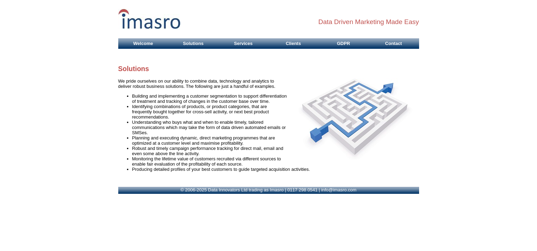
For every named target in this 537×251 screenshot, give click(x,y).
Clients (293, 43)
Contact (393, 43)
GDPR (343, 43)
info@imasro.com (338, 189)
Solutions (193, 43)
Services (243, 43)
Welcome (143, 43)
